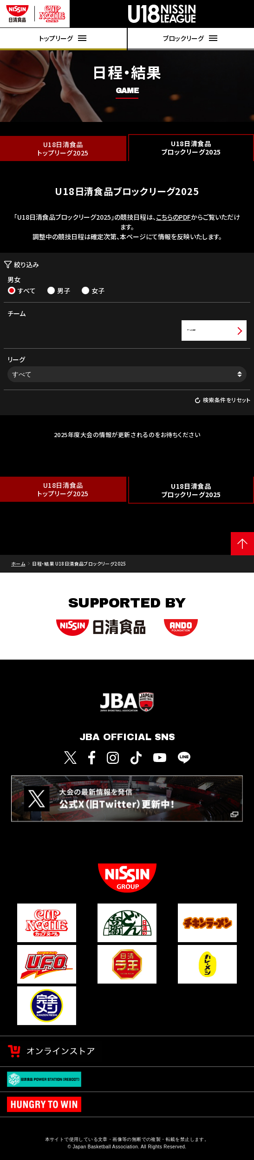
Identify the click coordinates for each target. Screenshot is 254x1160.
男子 (58, 290)
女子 (92, 290)
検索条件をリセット (222, 400)
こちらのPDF (173, 217)
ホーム (18, 563)
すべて (21, 290)
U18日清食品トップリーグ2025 (63, 148)
